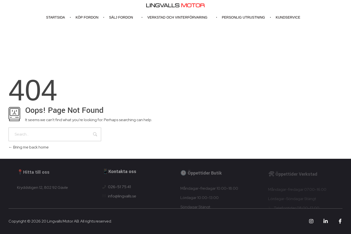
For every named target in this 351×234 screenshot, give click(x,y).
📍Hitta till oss (33, 174)
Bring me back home (29, 147)
